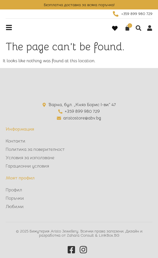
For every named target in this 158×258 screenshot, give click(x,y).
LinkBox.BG (109, 235)
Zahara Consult (81, 235)
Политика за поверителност (35, 149)
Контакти (15, 141)
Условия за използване (30, 158)
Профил (14, 190)
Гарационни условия (27, 166)
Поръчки (15, 198)
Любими (15, 206)
